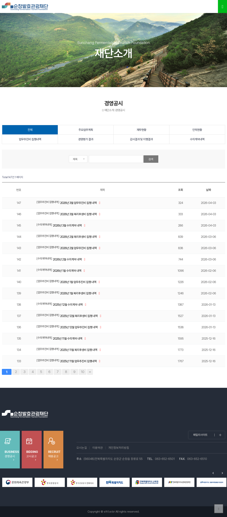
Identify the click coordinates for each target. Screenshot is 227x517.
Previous (213, 473)
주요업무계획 (86, 130)
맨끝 (90, 372)
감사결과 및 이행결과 (141, 139)
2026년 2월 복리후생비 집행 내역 (78, 237)
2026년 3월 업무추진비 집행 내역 (78, 203)
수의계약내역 (197, 139)
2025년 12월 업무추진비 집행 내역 (79, 327)
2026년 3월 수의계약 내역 (67, 225)
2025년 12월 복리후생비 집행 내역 (79, 316)
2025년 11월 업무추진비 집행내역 (78, 361)
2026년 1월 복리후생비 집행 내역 (78, 293)
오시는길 (81, 448)
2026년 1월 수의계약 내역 (67, 270)
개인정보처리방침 (118, 448)
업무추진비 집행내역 (30, 139)
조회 (180, 190)
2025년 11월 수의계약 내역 (68, 338)
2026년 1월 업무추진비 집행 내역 (78, 282)
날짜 (208, 190)
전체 (30, 130)
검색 (150, 159)
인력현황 (197, 130)
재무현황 (141, 130)
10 (82, 372)
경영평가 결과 (85, 139)
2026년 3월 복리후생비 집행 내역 (78, 214)
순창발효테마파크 (25, 6)
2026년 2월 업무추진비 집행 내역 (78, 248)
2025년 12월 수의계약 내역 (68, 304)
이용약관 (97, 448)
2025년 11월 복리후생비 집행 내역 (79, 350)
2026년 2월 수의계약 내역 (67, 259)
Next (222, 473)
